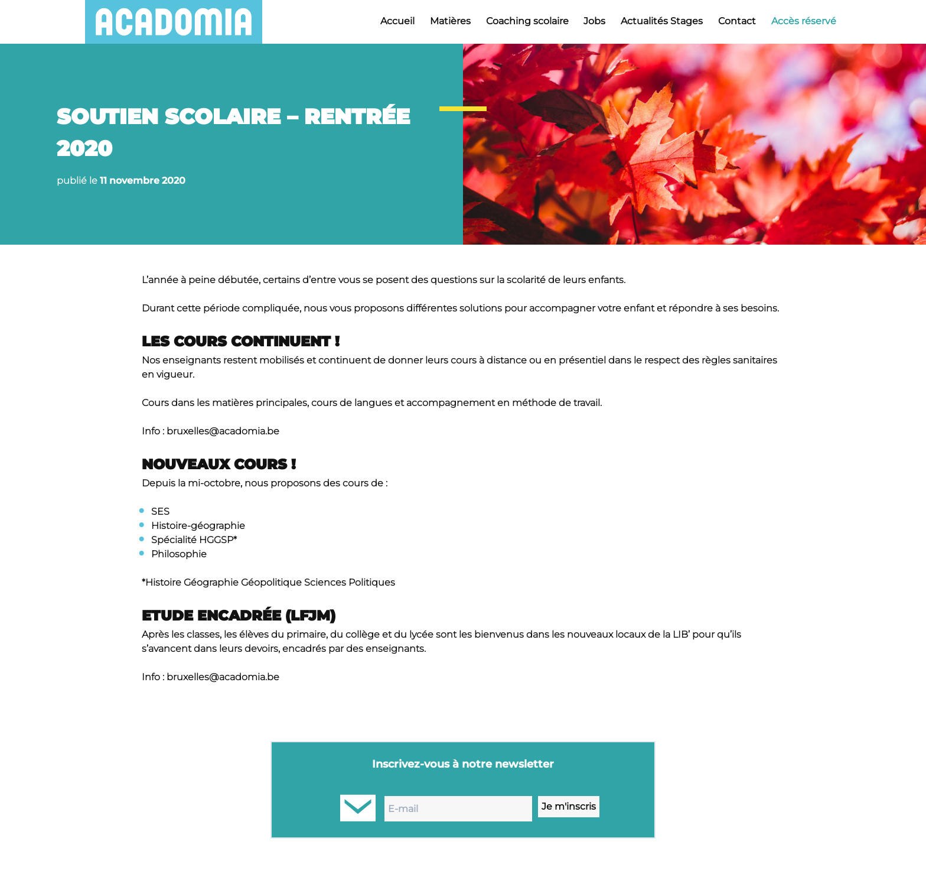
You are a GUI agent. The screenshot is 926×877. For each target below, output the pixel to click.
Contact (737, 21)
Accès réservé (803, 21)
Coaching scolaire (527, 21)
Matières (450, 21)
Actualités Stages (662, 21)
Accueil (397, 21)
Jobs (594, 21)
